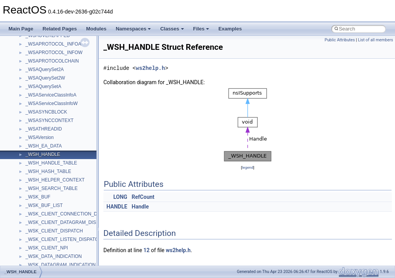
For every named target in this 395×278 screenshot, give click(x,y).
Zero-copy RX (27, 110)
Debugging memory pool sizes (44, 93)
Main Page (20, 29)
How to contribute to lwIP (38, 67)
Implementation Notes (35, 144)
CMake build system (34, 76)
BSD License (26, 152)
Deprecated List (29, 178)
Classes (172, 29)
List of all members (375, 39)
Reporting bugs (28, 101)
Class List (29, 212)
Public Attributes (339, 39)
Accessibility (38, 246)
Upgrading (23, 50)
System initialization (33, 118)
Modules (96, 29)
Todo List (22, 169)
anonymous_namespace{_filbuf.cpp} (62, 254)
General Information (33, 161)
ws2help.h (150, 68)
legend (247, 167)
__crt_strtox (37, 237)
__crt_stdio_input (43, 220)
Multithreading (27, 127)
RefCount (143, 197)
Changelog (24, 59)
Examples (230, 29)
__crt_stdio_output (44, 229)
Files (201, 29)
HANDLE (116, 206)
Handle (140, 206)
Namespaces (133, 29)
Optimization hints (31, 135)
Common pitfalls (29, 84)
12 (146, 250)
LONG (120, 197)
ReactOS (16, 42)
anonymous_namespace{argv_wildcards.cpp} (71, 263)
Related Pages (59, 29)
